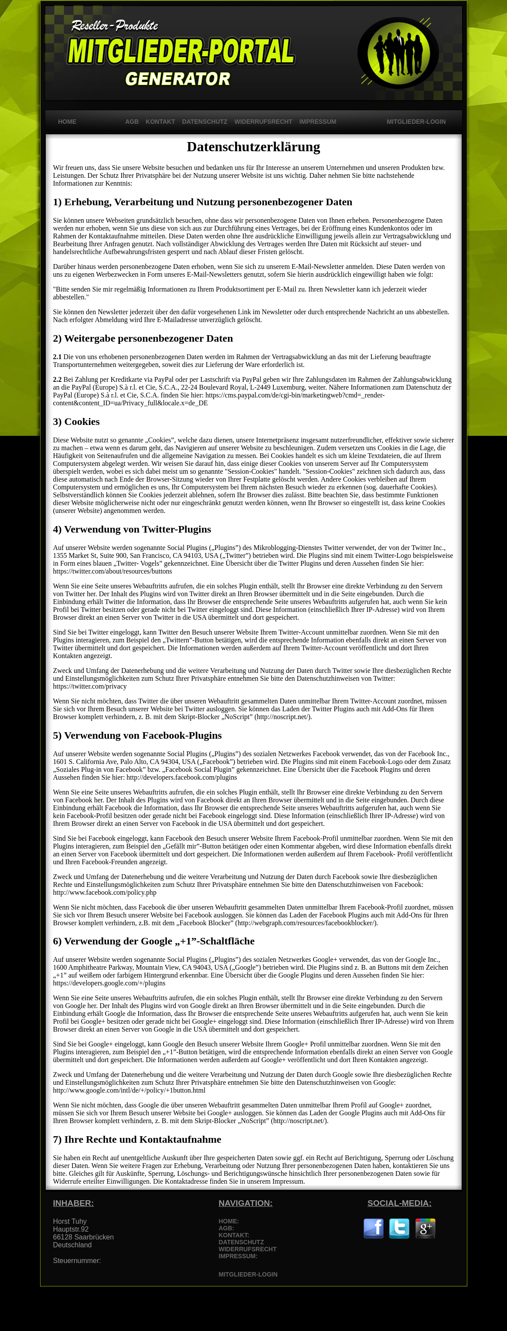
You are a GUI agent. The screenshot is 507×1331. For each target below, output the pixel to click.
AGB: (227, 1228)
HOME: (229, 1221)
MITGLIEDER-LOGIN (415, 121)
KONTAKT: (234, 1235)
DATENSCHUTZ (205, 121)
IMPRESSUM (318, 121)
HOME (65, 121)
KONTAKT (160, 121)
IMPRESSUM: (238, 1256)
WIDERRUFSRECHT (264, 121)
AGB (132, 121)
